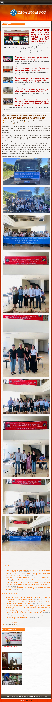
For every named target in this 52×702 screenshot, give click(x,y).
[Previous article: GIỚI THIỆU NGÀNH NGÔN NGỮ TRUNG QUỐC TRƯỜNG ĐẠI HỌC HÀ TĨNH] (14, 621)
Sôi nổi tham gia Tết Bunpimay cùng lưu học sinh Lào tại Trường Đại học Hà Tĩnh (32, 80)
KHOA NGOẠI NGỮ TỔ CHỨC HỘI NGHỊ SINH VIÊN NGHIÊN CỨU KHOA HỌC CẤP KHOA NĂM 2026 (40, 35)
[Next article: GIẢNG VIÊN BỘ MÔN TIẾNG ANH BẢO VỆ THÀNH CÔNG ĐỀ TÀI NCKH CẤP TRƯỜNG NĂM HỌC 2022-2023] (14, 622)
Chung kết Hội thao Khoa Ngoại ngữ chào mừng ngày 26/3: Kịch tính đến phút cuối (32, 90)
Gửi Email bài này (8, 123)
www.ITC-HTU (29, 700)
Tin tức (15, 624)
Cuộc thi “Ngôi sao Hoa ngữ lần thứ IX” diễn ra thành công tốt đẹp (32, 59)
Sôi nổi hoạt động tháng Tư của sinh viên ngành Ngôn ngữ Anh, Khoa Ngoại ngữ (32, 69)
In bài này (46, 121)
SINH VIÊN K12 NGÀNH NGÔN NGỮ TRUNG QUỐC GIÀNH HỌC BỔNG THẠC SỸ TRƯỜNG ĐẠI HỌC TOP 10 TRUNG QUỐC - (28, 579)
